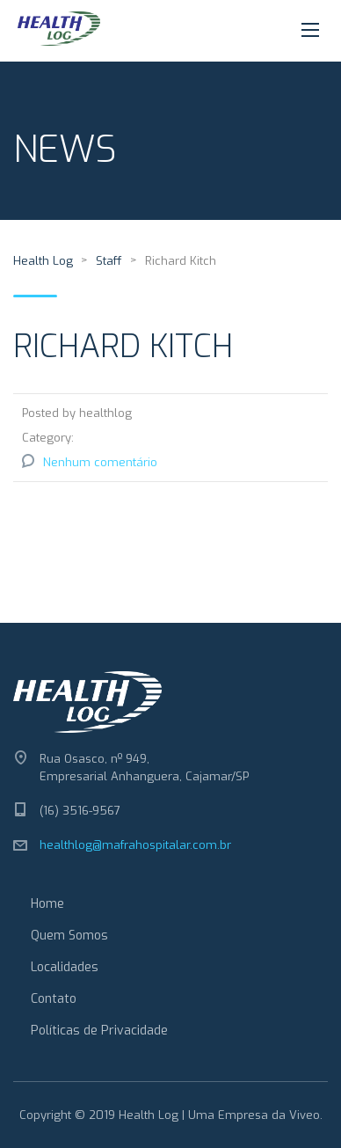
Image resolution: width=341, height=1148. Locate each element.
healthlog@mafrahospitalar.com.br (135, 844)
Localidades (64, 967)
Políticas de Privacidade (99, 1030)
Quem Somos (69, 935)
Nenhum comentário (100, 462)
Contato (53, 999)
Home (47, 904)
